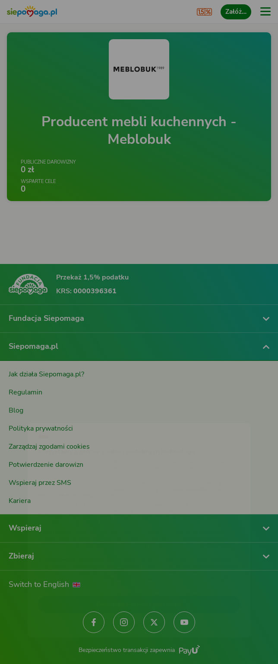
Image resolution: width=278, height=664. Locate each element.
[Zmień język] (24, 412)
